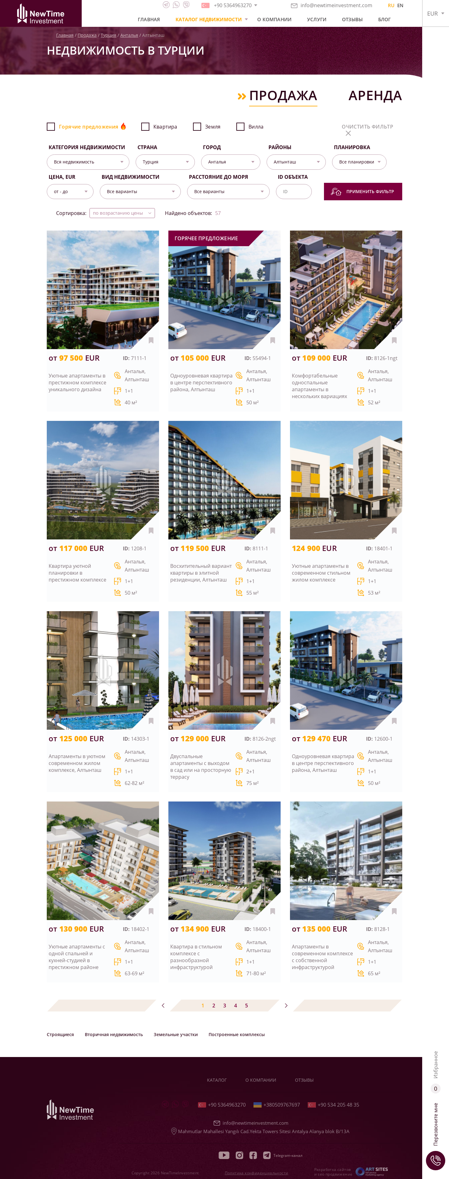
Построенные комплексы (237, 1034)
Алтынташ (285, 162)
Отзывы (352, 19)
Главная (149, 19)
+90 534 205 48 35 (333, 1104)
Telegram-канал (282, 1155)
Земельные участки (176, 1034)
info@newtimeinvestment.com (331, 5)
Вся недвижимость (74, 162)
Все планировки (356, 162)
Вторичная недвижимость (114, 1034)
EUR (432, 13)
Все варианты (122, 191)
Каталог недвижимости (209, 19)
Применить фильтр (362, 192)
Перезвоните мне (435, 1136)
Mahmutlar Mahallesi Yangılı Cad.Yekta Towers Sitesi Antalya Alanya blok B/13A (260, 1131)
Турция (108, 35)
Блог (384, 19)
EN (400, 5)
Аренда (375, 96)
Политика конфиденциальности (256, 1173)
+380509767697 (276, 1104)
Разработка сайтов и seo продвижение (333, 1172)
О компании (274, 19)
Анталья (129, 35)
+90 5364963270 (222, 1104)
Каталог (217, 1080)
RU (391, 5)
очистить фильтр (367, 129)
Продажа (87, 35)
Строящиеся (60, 1034)
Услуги (316, 19)
